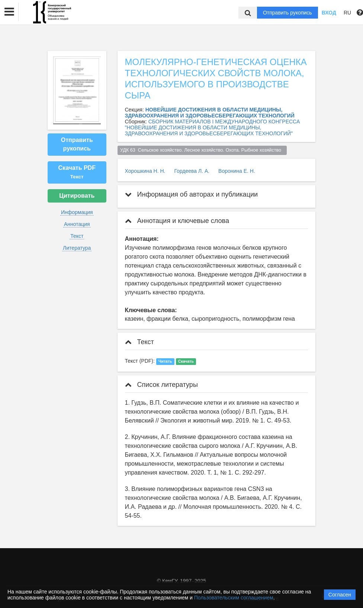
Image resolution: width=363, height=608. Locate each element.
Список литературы (161, 384)
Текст (76, 236)
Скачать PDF (77, 172)
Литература (77, 248)
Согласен (339, 595)
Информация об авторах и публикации (191, 194)
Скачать (186, 361)
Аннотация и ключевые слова (177, 220)
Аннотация (77, 224)
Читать (165, 361)
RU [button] (347, 13)
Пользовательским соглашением (233, 598)
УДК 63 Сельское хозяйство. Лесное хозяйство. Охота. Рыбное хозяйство (202, 150)
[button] (9, 12)
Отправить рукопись (287, 13)
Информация (77, 212)
